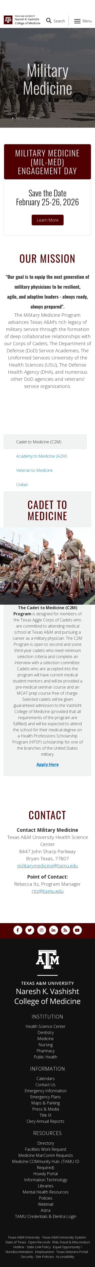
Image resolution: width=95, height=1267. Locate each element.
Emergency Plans (45, 1097)
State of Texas (15, 1242)
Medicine (45, 1038)
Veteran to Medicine (34, 470)
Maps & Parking (45, 1103)
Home (12, 113)
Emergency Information (46, 1091)
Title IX (45, 1115)
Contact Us (45, 1084)
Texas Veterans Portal (72, 1251)
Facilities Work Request (45, 1149)
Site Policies (44, 1256)
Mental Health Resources (46, 1192)
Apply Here (47, 764)
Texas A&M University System (64, 1237)
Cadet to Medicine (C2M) (38, 442)
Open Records (39, 1242)
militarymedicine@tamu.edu (47, 865)
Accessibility (65, 1256)
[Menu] (81, 20)
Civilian (22, 484)
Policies (45, 1198)
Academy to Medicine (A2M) (41, 456)
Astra (45, 1210)
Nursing (46, 1044)
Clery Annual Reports (45, 1121)
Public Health (45, 1057)
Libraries (45, 1186)
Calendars (45, 1078)
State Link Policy (39, 1247)
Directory (45, 1143)
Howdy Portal (45, 1173)
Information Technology (45, 1180)
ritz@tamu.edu (48, 891)
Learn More (48, 220)
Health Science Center (46, 1026)
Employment (44, 1251)
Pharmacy (45, 1051)
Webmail (45, 1204)
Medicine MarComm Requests (45, 1155)
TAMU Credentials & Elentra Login (45, 1216)
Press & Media (45, 1109)
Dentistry (45, 1032)
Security (27, 1256)
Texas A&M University (24, 1237)
